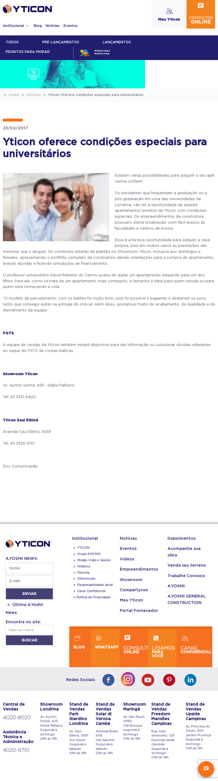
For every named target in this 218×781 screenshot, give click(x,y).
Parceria (80, 572)
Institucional (16, 25)
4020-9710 (16, 750)
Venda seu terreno (186, 565)
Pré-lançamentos (60, 42)
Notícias (53, 25)
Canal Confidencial (91, 591)
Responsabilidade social (92, 585)
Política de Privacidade (91, 597)
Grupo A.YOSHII (86, 554)
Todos (12, 42)
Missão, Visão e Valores (91, 560)
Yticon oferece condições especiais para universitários (92, 95)
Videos (127, 559)
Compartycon (134, 590)
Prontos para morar (28, 52)
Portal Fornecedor (139, 611)
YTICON (81, 548)
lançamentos (117, 42)
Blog (38, 25)
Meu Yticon (131, 600)
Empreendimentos (139, 569)
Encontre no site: (23, 622)
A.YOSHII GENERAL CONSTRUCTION (186, 599)
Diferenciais (83, 578)
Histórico (81, 566)
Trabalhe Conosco (186, 576)
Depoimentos (181, 539)
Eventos (71, 25)
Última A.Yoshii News (24, 609)
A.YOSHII (176, 586)
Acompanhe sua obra (184, 552)
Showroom (131, 580)
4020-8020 (17, 717)
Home (11, 95)
